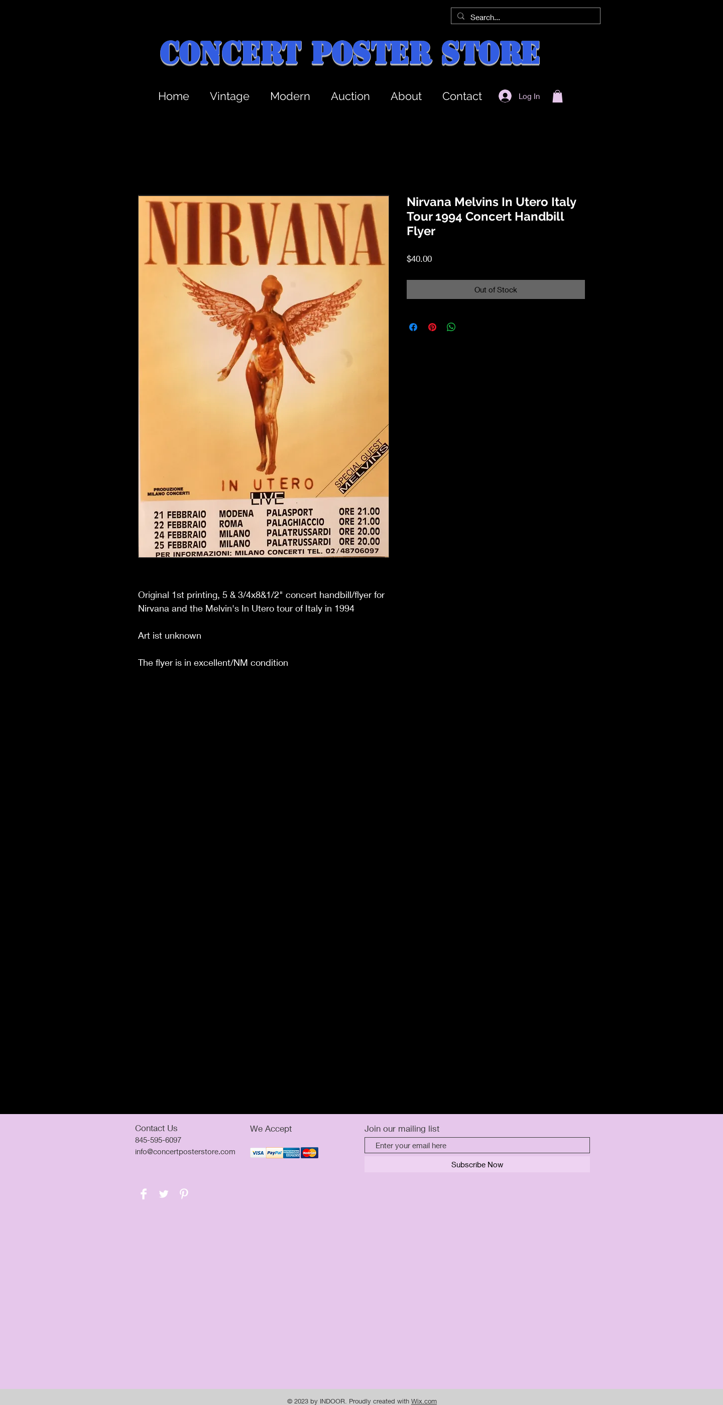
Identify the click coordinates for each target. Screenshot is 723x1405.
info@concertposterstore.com (185, 1151)
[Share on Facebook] (413, 327)
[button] (557, 96)
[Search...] (524, 17)
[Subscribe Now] (477, 1164)
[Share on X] (470, 327)
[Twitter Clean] (163, 1193)
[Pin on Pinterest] (432, 327)
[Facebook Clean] (143, 1193)
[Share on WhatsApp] (451, 327)
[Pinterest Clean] (183, 1193)
